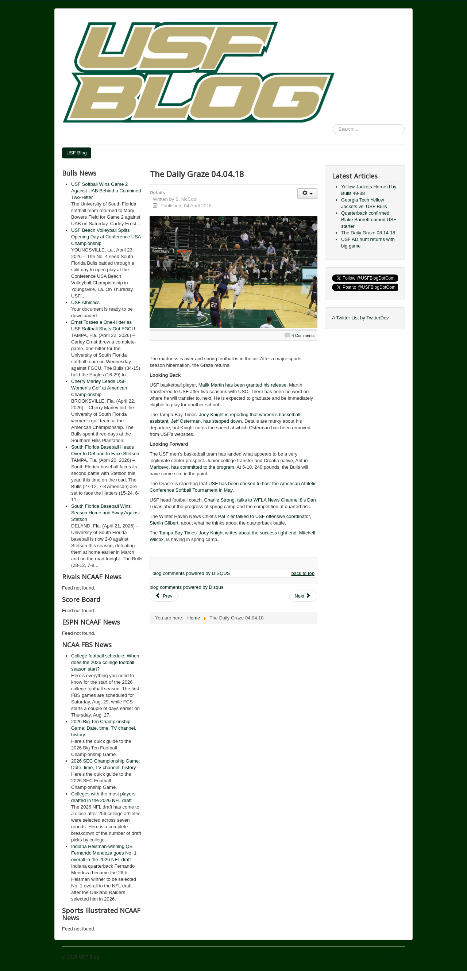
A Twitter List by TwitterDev (360, 318)
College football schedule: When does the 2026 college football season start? (105, 662)
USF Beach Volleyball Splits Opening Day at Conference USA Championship (106, 236)
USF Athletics (85, 302)
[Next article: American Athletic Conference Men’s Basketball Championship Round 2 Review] (303, 596)
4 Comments (303, 335)
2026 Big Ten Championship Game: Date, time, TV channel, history (103, 728)
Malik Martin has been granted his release (242, 385)
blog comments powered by (191, 573)
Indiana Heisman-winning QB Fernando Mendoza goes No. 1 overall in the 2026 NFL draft (103, 853)
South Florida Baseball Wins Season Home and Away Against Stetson (105, 512)
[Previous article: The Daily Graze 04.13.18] (164, 596)
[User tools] (307, 193)
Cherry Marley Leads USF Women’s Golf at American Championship (99, 388)
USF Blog (76, 153)
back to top (302, 573)
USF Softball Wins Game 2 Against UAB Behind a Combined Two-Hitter (106, 190)
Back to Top (392, 957)
